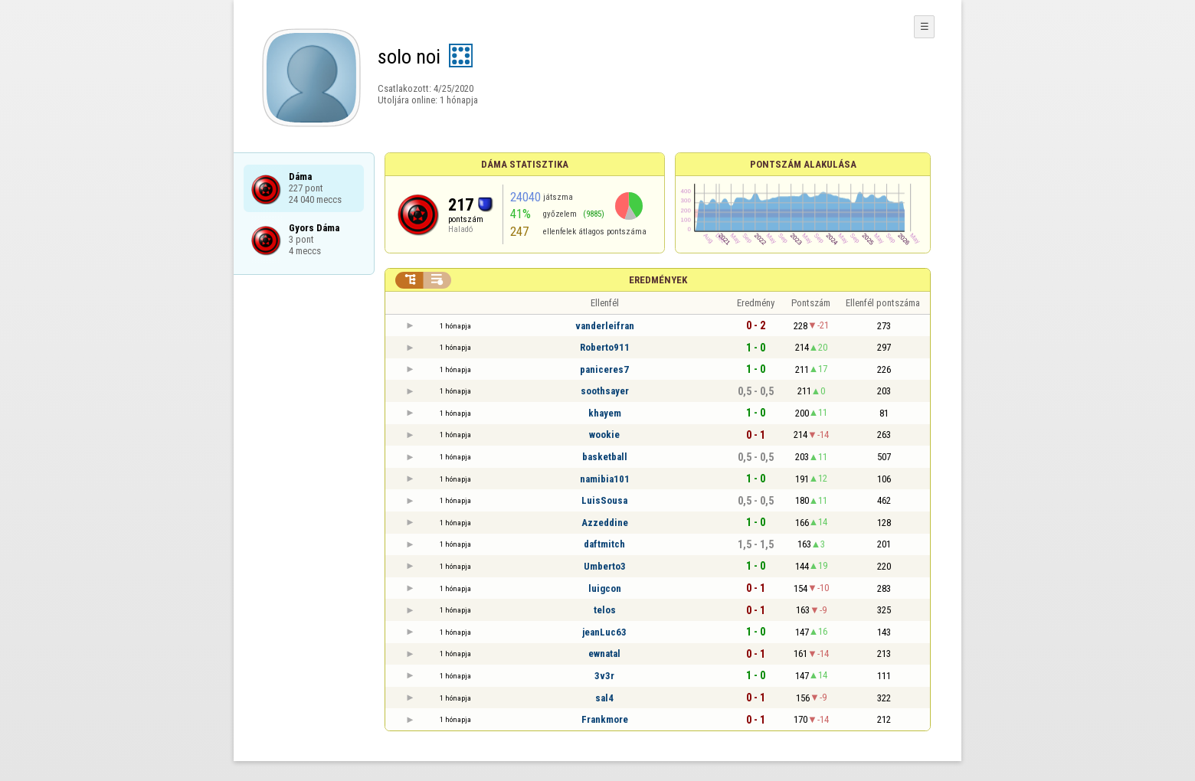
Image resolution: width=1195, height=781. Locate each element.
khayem (604, 413)
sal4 (604, 698)
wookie (604, 434)
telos (605, 610)
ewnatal (604, 653)
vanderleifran (604, 326)
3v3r (604, 675)
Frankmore (604, 719)
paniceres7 (604, 369)
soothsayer (605, 391)
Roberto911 (605, 347)
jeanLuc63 (604, 632)
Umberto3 (605, 566)
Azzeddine (604, 522)
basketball (604, 456)
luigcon (604, 588)
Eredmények (658, 280)
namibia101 (605, 479)
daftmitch (604, 544)
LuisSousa (604, 500)
